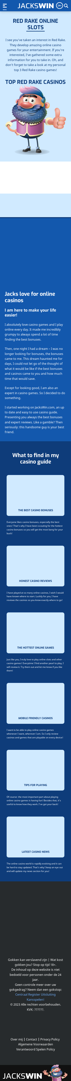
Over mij (17, 1039)
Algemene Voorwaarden (35, 1044)
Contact (31, 1039)
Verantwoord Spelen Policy (35, 1049)
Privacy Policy (50, 1039)
